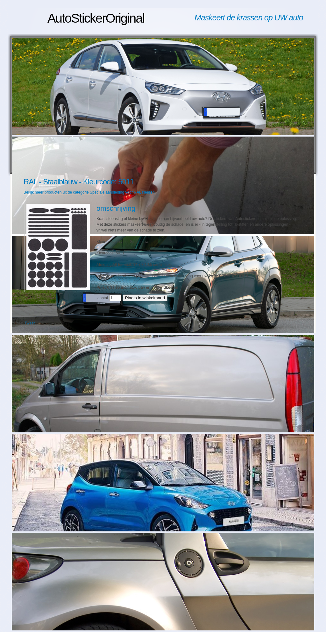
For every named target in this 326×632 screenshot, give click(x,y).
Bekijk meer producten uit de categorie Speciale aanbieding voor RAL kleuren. (90, 192)
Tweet (30, 323)
